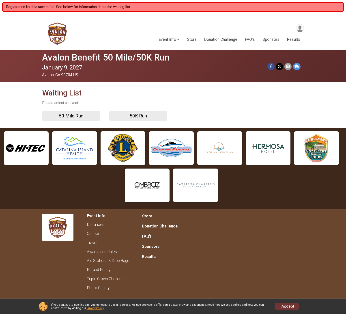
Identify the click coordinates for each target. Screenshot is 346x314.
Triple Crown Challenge (106, 279)
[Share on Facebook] (271, 66)
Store (192, 39)
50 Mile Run (71, 116)
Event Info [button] (167, 39)
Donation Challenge (220, 39)
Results (293, 39)
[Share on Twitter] (279, 66)
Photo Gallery (98, 288)
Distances (95, 224)
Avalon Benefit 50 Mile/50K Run (106, 57)
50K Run (138, 116)
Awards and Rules (102, 251)
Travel (92, 242)
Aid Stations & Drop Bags (108, 260)
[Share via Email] (288, 66)
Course (93, 233)
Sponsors (270, 39)
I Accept (286, 306)
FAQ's (250, 39)
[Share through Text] (297, 66)
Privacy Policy (95, 308)
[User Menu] (300, 28)
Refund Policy (98, 269)
